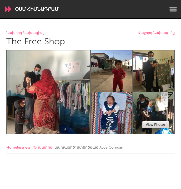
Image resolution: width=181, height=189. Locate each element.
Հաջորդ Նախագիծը (156, 33)
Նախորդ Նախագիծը (25, 33)
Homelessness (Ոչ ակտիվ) (29, 147)
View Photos (155, 125)
